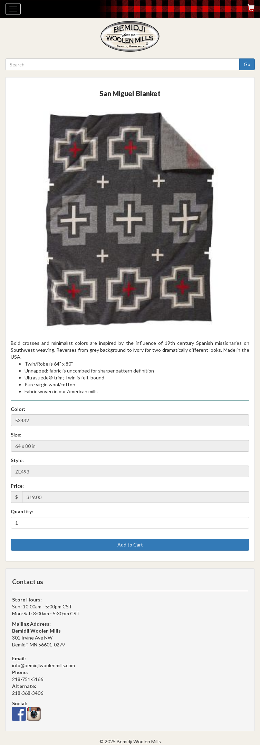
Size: (16, 435)
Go (247, 64)
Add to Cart (130, 545)
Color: (18, 409)
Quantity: (22, 511)
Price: (17, 486)
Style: (17, 460)
